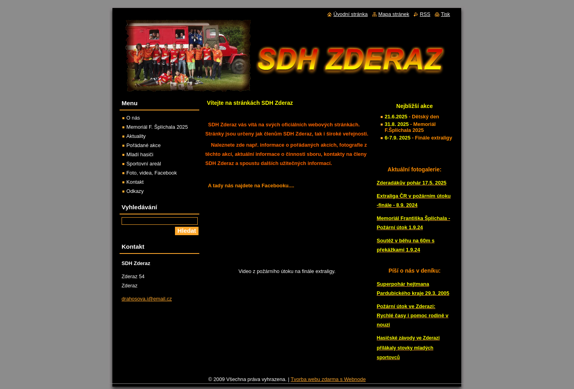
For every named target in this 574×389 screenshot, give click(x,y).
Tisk (445, 14)
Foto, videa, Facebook (151, 173)
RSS (425, 14)
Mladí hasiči (139, 154)
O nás (133, 118)
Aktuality (135, 136)
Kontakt (135, 182)
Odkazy (135, 191)
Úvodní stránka (350, 14)
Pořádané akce (143, 145)
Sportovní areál (143, 164)
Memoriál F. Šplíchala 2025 (157, 127)
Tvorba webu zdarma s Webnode (328, 381)
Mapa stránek (393, 14)
